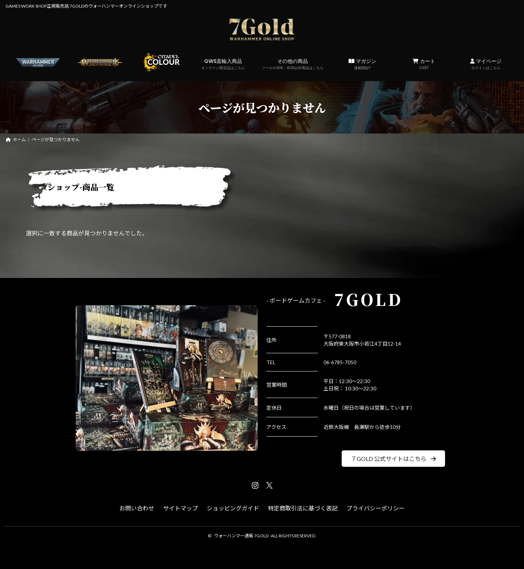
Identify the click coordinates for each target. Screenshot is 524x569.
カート (424, 64)
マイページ (486, 64)
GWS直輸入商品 (223, 64)
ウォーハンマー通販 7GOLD (241, 535)
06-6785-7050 (339, 362)
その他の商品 (292, 64)
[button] (393, 458)
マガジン (362, 64)
